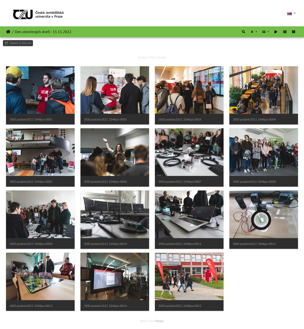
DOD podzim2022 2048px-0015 (180, 306)
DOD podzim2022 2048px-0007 (180, 181)
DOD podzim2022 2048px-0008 (254, 181)
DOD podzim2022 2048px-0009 (31, 244)
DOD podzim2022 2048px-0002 (105, 119)
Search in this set (18, 43)
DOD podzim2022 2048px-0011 (180, 244)
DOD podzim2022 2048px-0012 (254, 244)
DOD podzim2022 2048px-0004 (254, 119)
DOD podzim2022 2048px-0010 (105, 244)
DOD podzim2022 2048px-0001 (31, 119)
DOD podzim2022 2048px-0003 (180, 119)
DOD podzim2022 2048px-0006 (105, 181)
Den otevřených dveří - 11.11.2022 (43, 31)
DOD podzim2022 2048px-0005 (31, 181)
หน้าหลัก (8, 32)
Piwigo (159, 321)
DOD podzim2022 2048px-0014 (105, 306)
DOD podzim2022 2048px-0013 (31, 306)
